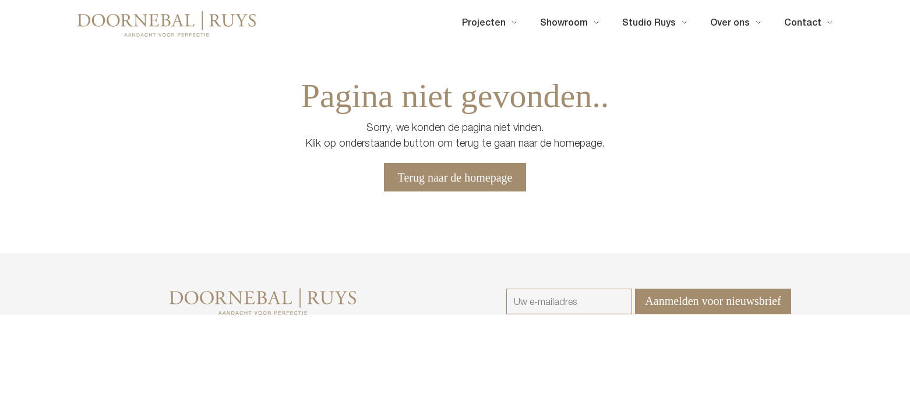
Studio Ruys (649, 24)
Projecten (484, 24)
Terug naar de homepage (455, 177)
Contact (802, 24)
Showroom (564, 24)
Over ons (730, 24)
